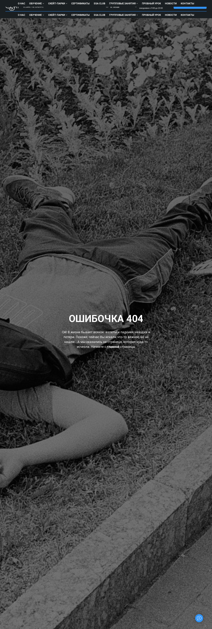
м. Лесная (114, 7)
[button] (190, 6)
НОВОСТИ (171, 15)
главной (113, 347)
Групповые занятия (122, 15)
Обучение (35, 15)
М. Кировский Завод (119, 4)
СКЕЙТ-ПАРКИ (56, 15)
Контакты (187, 15)
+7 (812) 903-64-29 (153, 4)
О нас (21, 15)
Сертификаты (80, 15)
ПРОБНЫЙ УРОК (151, 15)
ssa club (99, 15)
